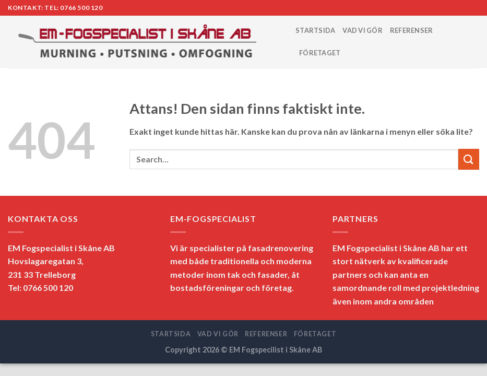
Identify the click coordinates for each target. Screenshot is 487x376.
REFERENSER (411, 30)
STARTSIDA (315, 30)
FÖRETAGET (319, 53)
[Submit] (468, 159)
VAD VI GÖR (362, 30)
